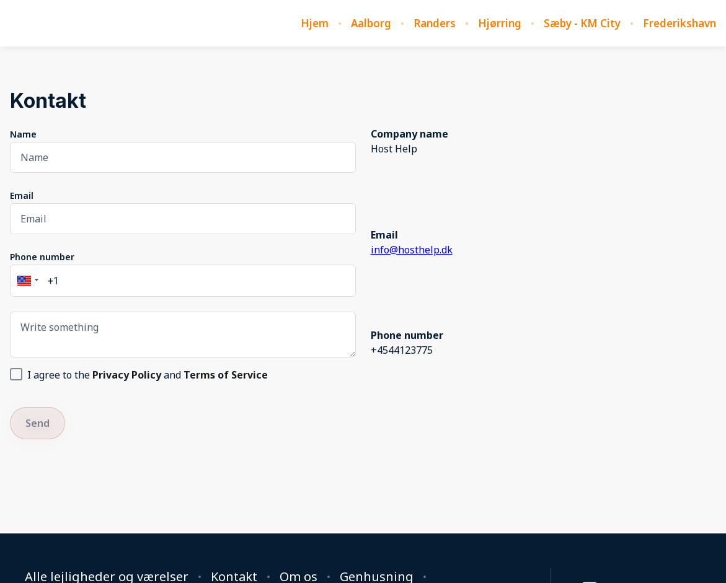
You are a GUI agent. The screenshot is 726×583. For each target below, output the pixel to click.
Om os (298, 577)
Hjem (315, 23)
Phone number (42, 257)
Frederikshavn (679, 23)
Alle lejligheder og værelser (106, 577)
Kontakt (234, 577)
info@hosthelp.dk (412, 249)
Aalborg (371, 23)
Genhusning (377, 577)
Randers (435, 23)
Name (23, 134)
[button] (26, 281)
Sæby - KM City (582, 23)
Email (21, 195)
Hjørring (499, 23)
